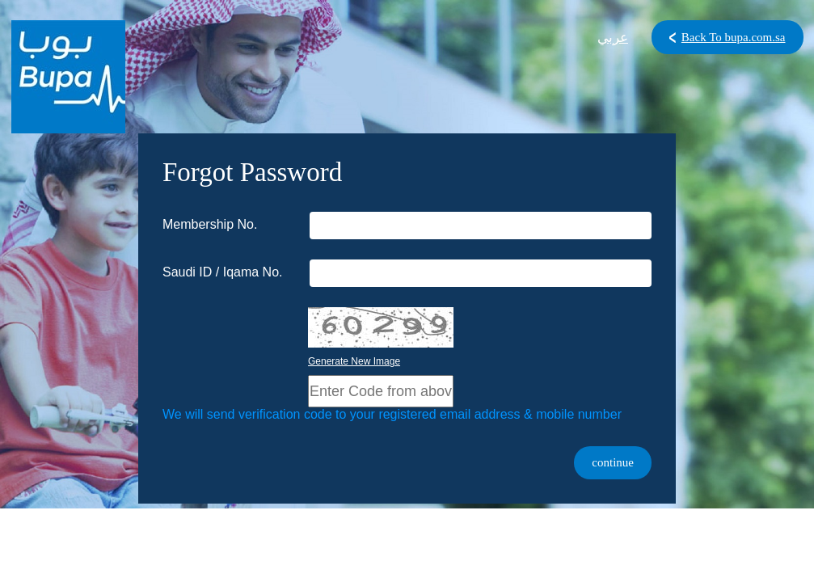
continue (613, 462)
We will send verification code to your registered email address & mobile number (392, 414)
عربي (612, 37)
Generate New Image (354, 361)
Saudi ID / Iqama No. (222, 272)
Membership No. (209, 224)
